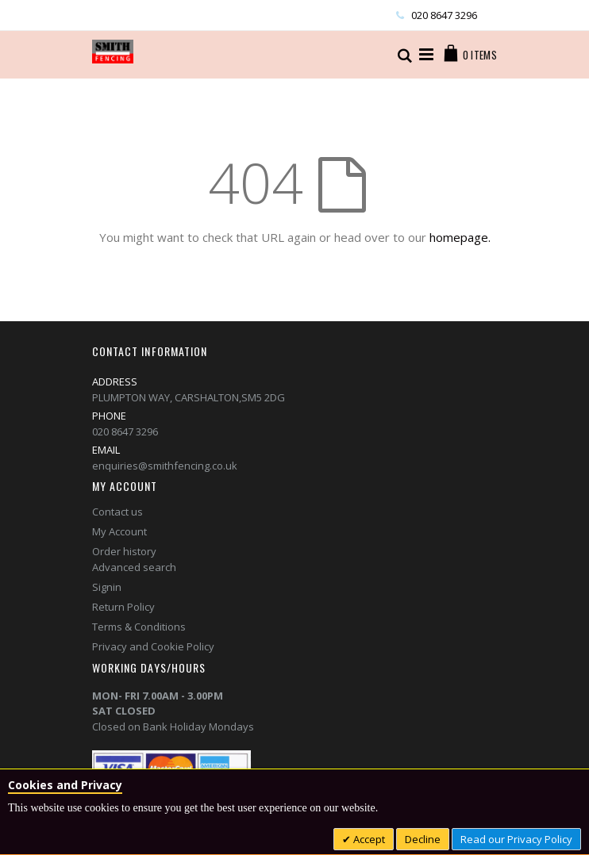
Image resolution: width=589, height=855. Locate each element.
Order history (124, 551)
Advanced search (134, 567)
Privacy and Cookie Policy (153, 646)
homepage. (460, 237)
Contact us (117, 511)
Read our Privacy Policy (516, 839)
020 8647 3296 (444, 15)
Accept (368, 839)
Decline (423, 839)
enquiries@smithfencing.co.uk (164, 465)
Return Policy (123, 607)
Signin (106, 587)
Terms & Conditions (139, 626)
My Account (119, 531)
